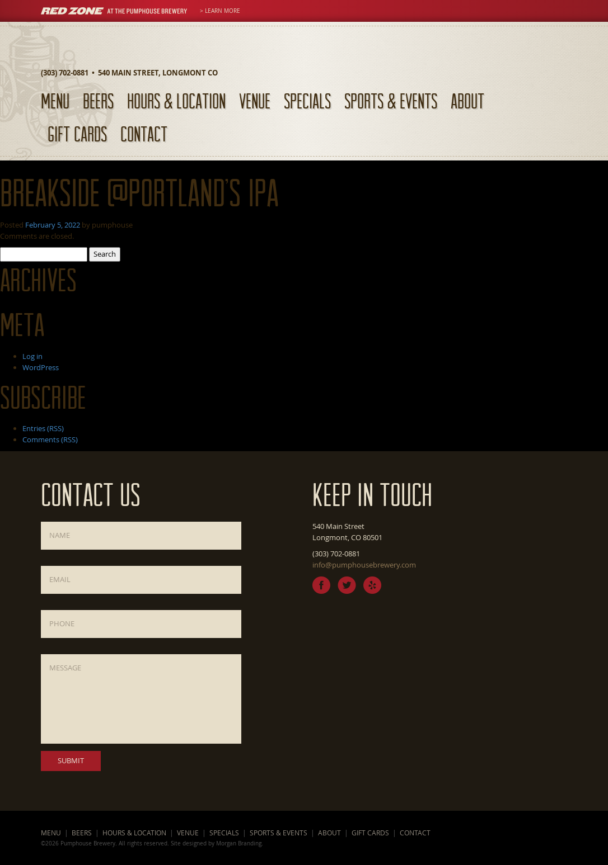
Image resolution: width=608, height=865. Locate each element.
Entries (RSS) (43, 428)
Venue (254, 100)
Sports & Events (390, 100)
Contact (143, 133)
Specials (307, 100)
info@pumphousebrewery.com (364, 565)
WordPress (40, 367)
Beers (98, 100)
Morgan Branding (238, 843)
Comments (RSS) (50, 439)
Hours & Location (176, 100)
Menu (55, 100)
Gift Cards (77, 133)
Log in (32, 356)
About (467, 100)
